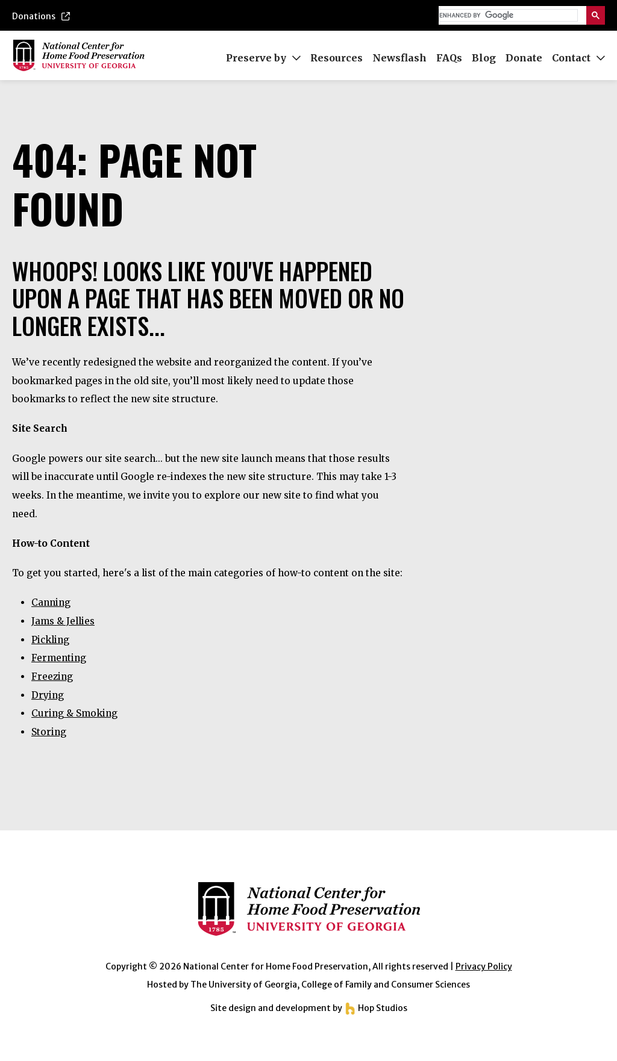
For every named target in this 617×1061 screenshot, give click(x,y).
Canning (50, 602)
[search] (507, 15)
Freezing (52, 676)
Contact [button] (578, 58)
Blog (484, 58)
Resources (336, 58)
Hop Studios (375, 1008)
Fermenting (58, 658)
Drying (47, 695)
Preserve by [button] (263, 58)
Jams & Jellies (63, 621)
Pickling (50, 640)
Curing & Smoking (74, 713)
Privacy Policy (484, 966)
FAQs (449, 58)
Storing (48, 732)
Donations (41, 16)
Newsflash (399, 58)
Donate (524, 58)
